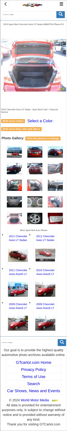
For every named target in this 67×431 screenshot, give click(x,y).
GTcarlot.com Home (33, 362)
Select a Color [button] (40, 121)
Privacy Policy (33, 369)
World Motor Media (35, 400)
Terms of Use (33, 376)
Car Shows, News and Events (33, 391)
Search (33, 384)
